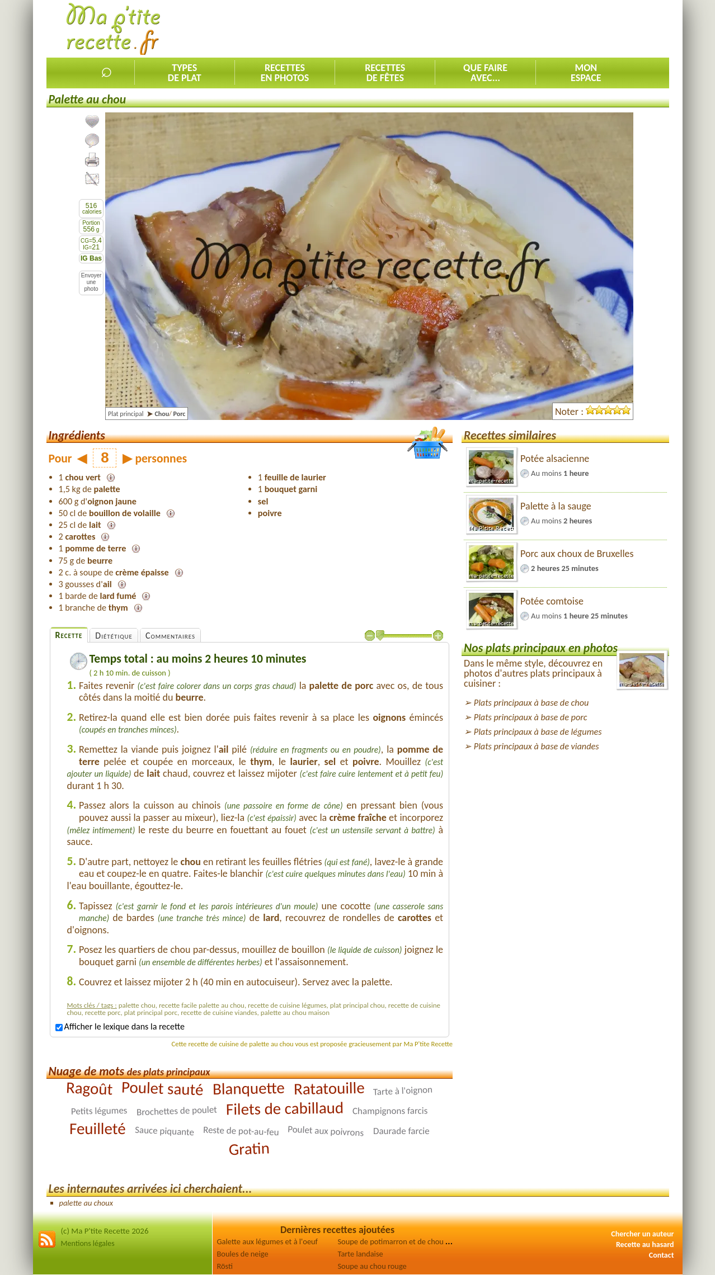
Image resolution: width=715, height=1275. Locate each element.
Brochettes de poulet (176, 1111)
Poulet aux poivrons (326, 1131)
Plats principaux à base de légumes (538, 731)
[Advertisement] (465, 28)
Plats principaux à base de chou (531, 702)
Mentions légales (88, 1243)
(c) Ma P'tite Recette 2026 (105, 1231)
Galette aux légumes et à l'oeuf (267, 1241)
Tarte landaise (360, 1254)
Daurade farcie (401, 1131)
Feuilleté (97, 1128)
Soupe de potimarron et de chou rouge (401, 1241)
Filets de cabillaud (284, 1109)
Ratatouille (328, 1088)
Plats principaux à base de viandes (536, 746)
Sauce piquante (165, 1131)
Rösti (225, 1266)
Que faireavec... (485, 73)
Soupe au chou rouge (372, 1266)
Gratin (249, 1149)
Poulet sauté (162, 1088)
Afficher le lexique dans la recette (120, 1026)
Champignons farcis (389, 1111)
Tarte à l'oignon (403, 1091)
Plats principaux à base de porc (530, 717)
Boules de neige (243, 1254)
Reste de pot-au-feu (241, 1131)
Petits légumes (99, 1110)
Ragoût (89, 1089)
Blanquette (248, 1088)
